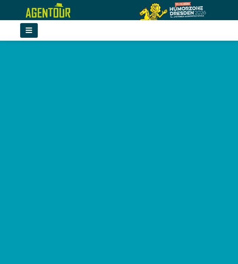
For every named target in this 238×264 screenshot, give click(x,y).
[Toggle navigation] (29, 30)
